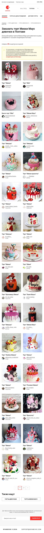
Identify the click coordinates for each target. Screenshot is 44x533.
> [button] (27, 487)
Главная (4, 23)
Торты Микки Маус (24, 23)
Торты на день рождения (18, 16)
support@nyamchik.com (31, 529)
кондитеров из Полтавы (13, 57)
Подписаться (36, 518)
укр (38, 2)
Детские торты (33, 16)
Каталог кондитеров (8, 2)
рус (41, 2)
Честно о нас (20, 2)
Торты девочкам (12, 23)
